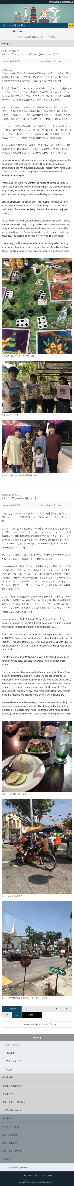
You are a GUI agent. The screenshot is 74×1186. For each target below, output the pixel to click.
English (9, 1069)
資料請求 (10, 1053)
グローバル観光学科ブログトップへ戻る (36, 37)
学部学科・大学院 (10, 1126)
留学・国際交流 (9, 1143)
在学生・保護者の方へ (12, 1086)
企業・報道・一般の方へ (13, 1102)
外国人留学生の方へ (11, 1110)
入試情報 (6, 1159)
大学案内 (6, 1118)
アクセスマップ (13, 1061)
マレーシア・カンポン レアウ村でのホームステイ (30, 54)
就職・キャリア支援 (11, 1151)
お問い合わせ (12, 1045)
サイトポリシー (46, 1175)
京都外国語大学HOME (16, 1167)
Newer (13, 1009)
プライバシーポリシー (30, 1175)
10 (6, 1015)
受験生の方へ (8, 1077)
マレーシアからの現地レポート (19, 498)
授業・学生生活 (9, 1135)
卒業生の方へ (8, 1094)
